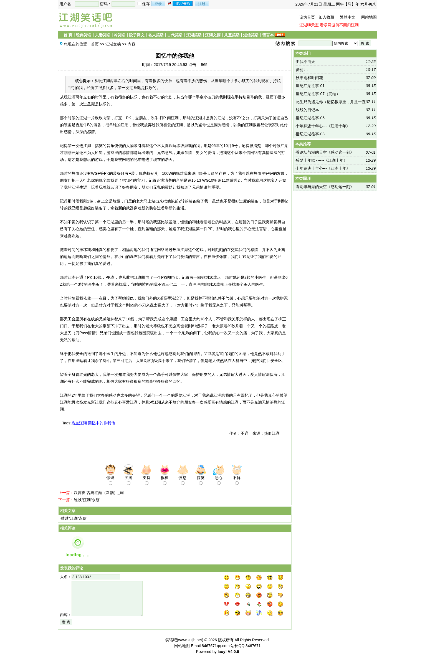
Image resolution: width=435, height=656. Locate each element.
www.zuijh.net (190, 640)
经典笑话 (83, 35)
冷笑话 (119, 35)
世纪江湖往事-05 (310, 118)
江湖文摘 (213, 35)
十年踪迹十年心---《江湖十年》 (323, 126)
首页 (95, 44)
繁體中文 (347, 17)
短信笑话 (251, 35)
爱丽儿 (301, 69)
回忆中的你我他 (101, 423)
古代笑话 (175, 35)
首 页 (68, 35)
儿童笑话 (232, 35)
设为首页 (307, 17)
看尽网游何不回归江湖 (339, 25)
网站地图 (369, 17)
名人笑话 (156, 35)
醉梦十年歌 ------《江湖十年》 (321, 160)
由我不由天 (305, 61)
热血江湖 (79, 423)
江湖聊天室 (309, 25)
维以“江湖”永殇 (87, 500)
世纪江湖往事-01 (310, 85)
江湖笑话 (194, 35)
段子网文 (137, 35)
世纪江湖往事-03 (310, 134)
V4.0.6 (233, 651)
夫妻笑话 (102, 35)
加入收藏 (326, 17)
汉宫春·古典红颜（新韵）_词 (99, 492)
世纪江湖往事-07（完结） (318, 94)
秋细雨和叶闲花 (309, 77)
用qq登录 (180, 3)
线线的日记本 (307, 110)
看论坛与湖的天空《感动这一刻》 (325, 152)
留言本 (268, 35)
